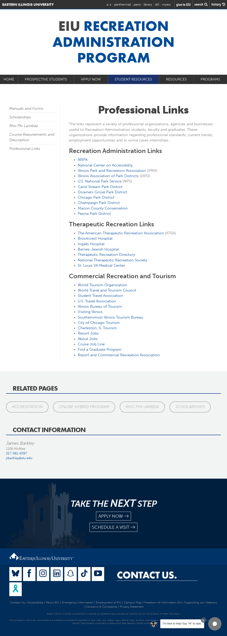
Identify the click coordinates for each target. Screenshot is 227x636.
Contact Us (17, 602)
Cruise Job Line (91, 344)
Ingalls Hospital (91, 244)
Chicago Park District (96, 197)
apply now (113, 516)
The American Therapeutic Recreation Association (121, 233)
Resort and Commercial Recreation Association (119, 355)
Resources (176, 79)
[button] (214, 623)
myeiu (166, 4)
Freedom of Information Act (163, 602)
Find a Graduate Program (99, 349)
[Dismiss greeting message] (203, 620)
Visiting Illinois (90, 311)
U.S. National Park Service (99, 181)
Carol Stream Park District (100, 186)
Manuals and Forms (26, 108)
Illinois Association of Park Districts (108, 176)
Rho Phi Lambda (23, 125)
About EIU (52, 602)
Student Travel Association (100, 295)
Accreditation (27, 406)
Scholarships (20, 117)
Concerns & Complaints (101, 606)
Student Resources (133, 79)
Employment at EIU (108, 602)
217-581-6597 (16, 453)
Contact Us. (147, 575)
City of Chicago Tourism (99, 322)
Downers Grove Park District (102, 192)
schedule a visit (113, 527)
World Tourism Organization (102, 285)
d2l (157, 4)
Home (9, 79)
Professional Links (24, 148)
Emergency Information (77, 602)
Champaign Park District (99, 202)
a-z (109, 4)
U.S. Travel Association (97, 301)
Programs (210, 79)
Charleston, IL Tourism (97, 328)
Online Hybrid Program (84, 406)
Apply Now (91, 79)
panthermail (122, 4)
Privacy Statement (131, 606)
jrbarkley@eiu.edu (19, 458)
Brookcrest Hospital (95, 238)
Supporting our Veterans (200, 602)
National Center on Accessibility (105, 165)
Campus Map (133, 602)
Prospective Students (46, 79)
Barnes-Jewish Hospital (98, 249)
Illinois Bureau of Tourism (100, 306)
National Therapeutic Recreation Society (112, 260)
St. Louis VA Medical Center (101, 265)
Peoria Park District (94, 213)
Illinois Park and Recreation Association (112, 170)
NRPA (83, 159)
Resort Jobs (88, 333)
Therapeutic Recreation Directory (106, 254)
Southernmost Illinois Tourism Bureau (110, 317)
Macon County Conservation (103, 208)
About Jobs (88, 339)
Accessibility (35, 602)
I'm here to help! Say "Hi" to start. (182, 623)
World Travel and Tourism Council (107, 290)
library (148, 4)
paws (137, 4)
